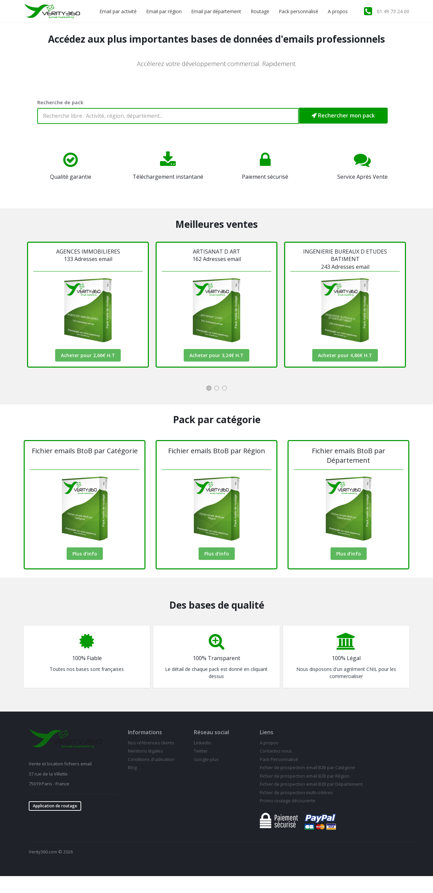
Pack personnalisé (298, 11)
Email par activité (118, 11)
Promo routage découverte (287, 801)
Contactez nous (276, 751)
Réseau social (211, 732)
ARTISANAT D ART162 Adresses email (216, 255)
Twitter (201, 751)
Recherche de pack (60, 102)
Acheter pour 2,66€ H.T (88, 355)
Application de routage (55, 806)
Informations (145, 732)
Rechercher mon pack (343, 115)
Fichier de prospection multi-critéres (296, 792)
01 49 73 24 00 (393, 11)
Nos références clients (151, 743)
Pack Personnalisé (279, 759)
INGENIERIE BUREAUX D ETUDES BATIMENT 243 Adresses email (345, 259)
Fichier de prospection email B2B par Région (304, 776)
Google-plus (206, 759)
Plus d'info (84, 553)
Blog (132, 767)
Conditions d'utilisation (151, 759)
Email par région (164, 11)
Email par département (216, 11)
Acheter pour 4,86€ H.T (345, 355)
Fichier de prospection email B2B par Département (311, 784)
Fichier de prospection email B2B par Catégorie (307, 767)
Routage (260, 11)
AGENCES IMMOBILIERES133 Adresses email (88, 255)
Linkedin (202, 743)
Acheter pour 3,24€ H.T (216, 355)
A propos (338, 11)
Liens (266, 732)
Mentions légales (145, 751)
